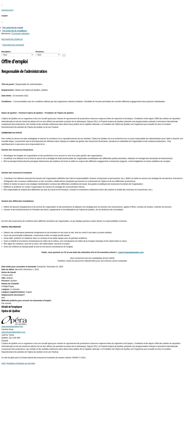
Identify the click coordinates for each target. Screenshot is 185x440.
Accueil (10, 10)
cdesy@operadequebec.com (13, 332)
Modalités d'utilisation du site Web (21, 363)
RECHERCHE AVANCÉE (13, 45)
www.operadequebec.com (12, 326)
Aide (3, 363)
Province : (40, 52)
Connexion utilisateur (20, 33)
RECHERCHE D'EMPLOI (12, 39)
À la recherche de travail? (12, 27)
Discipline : (6, 52)
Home (4, 10)
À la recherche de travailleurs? (14, 30)
